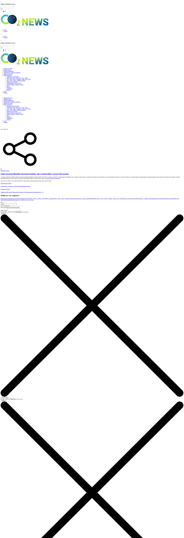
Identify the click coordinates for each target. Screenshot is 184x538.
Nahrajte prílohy (4, 398)
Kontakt (5, 31)
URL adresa (3, 207)
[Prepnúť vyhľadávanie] (1, 1)
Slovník (8, 90)
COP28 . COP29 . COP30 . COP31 (15, 84)
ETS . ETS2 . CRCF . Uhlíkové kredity (16, 80)
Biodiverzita (25, 198)
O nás (5, 29)
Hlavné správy (4, 198)
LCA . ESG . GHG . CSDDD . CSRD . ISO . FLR (19, 79)
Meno (2, 202)
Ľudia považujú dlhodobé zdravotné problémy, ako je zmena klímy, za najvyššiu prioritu (35, 174)
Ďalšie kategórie (7, 75)
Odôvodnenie (4, 211)
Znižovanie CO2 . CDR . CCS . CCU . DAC (17, 78)
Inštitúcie (9, 87)
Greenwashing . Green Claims (14, 83)
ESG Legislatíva (50, 198)
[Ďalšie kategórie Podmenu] (12, 75)
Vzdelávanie (10, 88)
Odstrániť (3, 214)
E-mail (2, 204)
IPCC (8, 86)
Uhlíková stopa (7, 70)
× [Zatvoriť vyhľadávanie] (1, 8)
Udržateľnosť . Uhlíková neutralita (12, 72)
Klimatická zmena (8, 68)
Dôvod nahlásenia (5, 206)
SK (4, 11)
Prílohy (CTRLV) (5, 399)
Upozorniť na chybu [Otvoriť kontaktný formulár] (5, 181)
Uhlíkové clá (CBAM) (12, 82)
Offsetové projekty (8, 74)
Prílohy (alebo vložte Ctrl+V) (8, 212)
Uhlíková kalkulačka (9, 71)
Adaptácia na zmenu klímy (13, 76)
